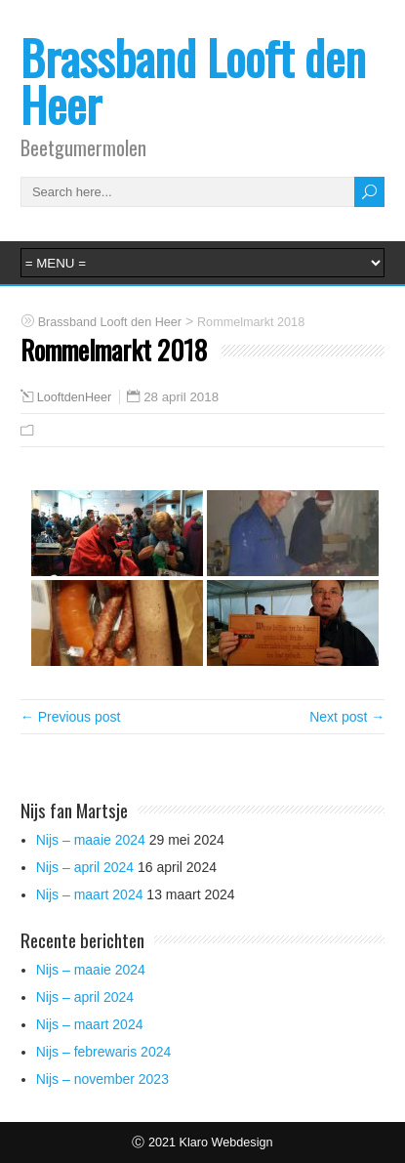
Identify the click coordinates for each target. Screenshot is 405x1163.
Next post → (347, 717)
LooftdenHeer (74, 397)
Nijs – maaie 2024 (90, 840)
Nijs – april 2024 (85, 867)
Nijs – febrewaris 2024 (104, 1051)
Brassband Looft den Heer (193, 80)
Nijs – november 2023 (102, 1079)
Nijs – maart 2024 (89, 894)
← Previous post (70, 717)
